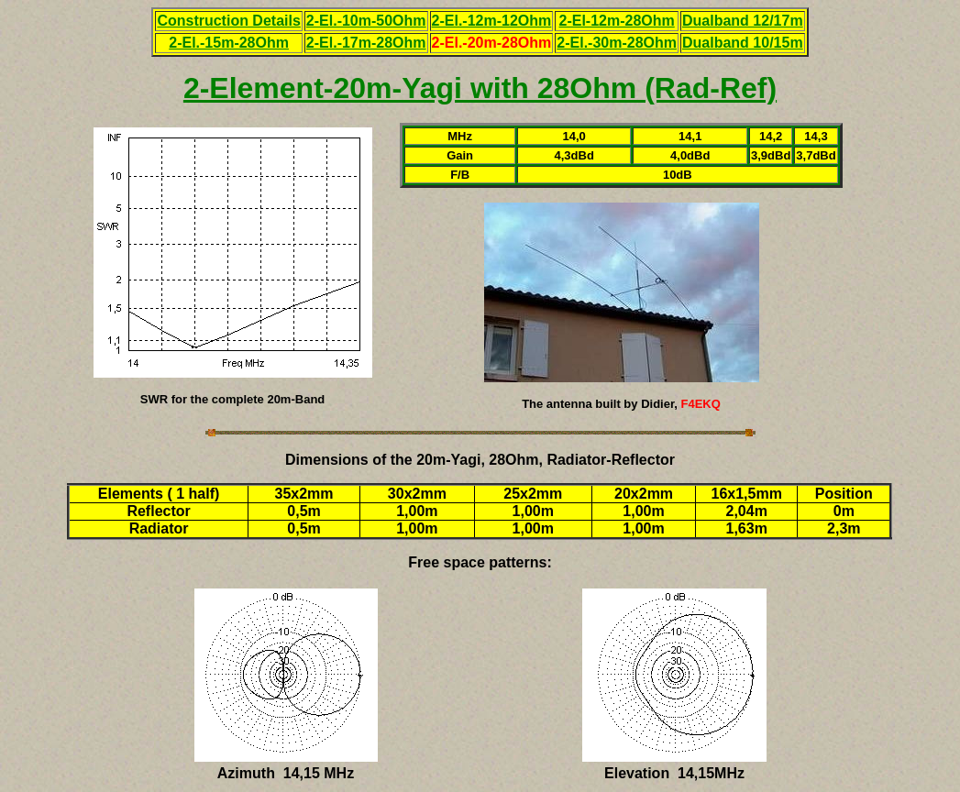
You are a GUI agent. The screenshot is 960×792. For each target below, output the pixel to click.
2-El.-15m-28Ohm (229, 42)
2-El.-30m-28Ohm (617, 42)
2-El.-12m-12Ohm (492, 20)
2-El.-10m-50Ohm (366, 20)
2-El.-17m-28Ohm (366, 42)
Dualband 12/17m (742, 20)
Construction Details (228, 20)
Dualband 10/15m (742, 42)
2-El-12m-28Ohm (617, 20)
